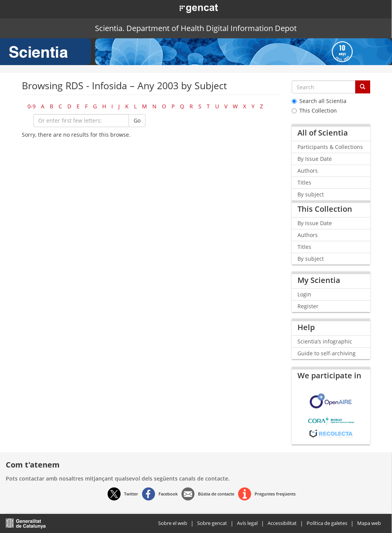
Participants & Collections (330, 146)
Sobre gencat (212, 523)
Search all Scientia (319, 101)
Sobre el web (172, 523)
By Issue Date (314, 158)
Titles (304, 182)
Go (137, 120)
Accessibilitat (282, 523)
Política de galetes (327, 523)
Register (307, 306)
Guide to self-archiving (326, 353)
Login (304, 294)
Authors (307, 170)
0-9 (32, 106)
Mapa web (369, 523)
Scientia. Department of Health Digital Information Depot (196, 28)
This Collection (314, 110)
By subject (310, 194)
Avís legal (247, 523)
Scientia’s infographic (324, 341)
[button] (190, 7)
